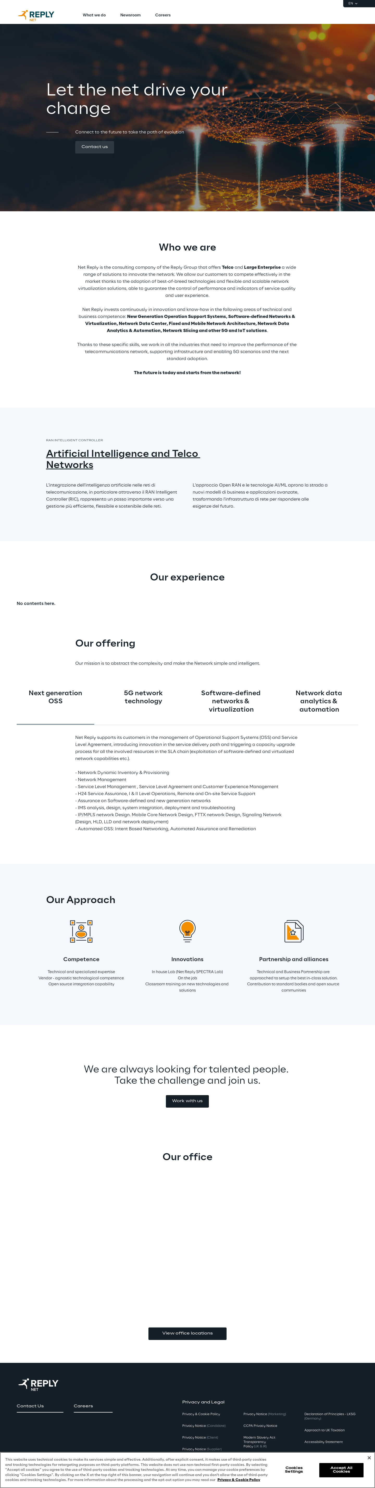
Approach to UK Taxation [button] (324, 1430)
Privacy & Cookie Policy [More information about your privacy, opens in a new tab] (238, 1481)
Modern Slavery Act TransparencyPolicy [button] (259, 1442)
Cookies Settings (294, 1470)
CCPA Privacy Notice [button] (260, 1426)
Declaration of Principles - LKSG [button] (329, 1416)
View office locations (187, 1333)
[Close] (369, 1459)
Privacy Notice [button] (204, 1426)
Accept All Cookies (341, 1470)
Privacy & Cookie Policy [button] (201, 1414)
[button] (94, 147)
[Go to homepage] (41, 15)
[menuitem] (94, 15)
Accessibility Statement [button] (323, 1442)
